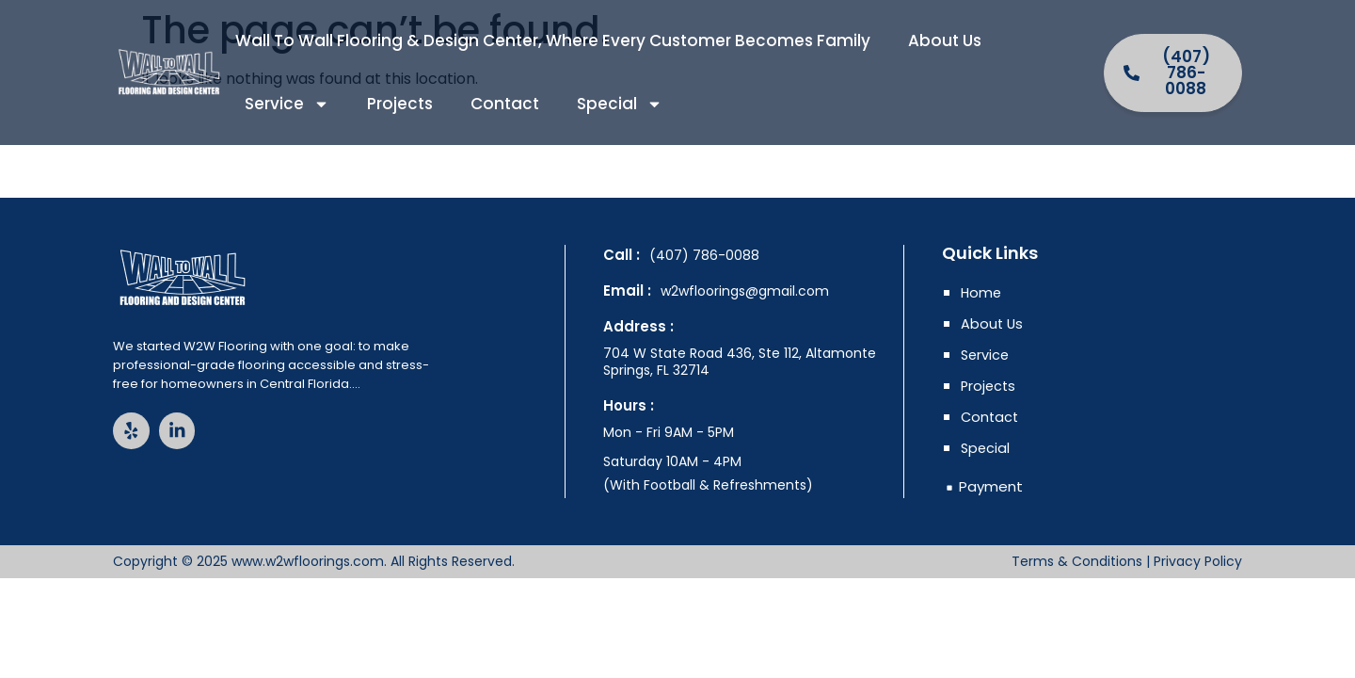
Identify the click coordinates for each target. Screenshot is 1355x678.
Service (287, 104)
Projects (400, 103)
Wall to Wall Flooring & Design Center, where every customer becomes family (552, 40)
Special (619, 104)
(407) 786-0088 (704, 255)
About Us (944, 40)
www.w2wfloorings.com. (309, 561)
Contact (504, 103)
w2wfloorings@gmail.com (745, 291)
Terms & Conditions (1077, 561)
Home (982, 292)
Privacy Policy (1198, 561)
